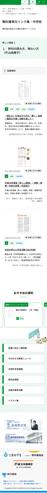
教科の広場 (32, 2)
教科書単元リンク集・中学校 (19, 8)
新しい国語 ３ (7, 11)
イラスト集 (13, 400)
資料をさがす (25, 2)
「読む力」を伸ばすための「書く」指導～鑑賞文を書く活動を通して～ (23, 117)
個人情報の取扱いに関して (32, 484)
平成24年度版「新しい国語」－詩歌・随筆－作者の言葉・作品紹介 (23, 184)
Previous (3, 315)
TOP (4, 8)
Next (43, 315)
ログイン (39, 2)
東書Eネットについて (10, 482)
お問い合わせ (7, 484)
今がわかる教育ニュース (20, 358)
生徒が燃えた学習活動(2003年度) (21, 249)
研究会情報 (13, 379)
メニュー (44, 2)
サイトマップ (18, 484)
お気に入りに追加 (34, 103)
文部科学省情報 (15, 369)
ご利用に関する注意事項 (26, 482)
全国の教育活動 (15, 390)
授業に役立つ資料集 (18, 348)
